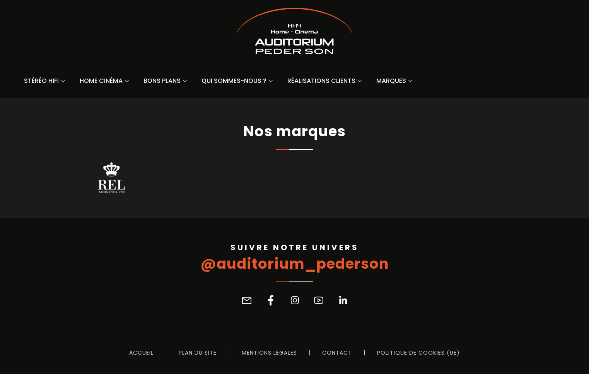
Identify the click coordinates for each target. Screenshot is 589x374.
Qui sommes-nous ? (233, 80)
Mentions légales (269, 352)
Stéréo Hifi (41, 80)
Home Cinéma (101, 80)
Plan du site (198, 352)
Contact (337, 352)
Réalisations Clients (321, 80)
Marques (391, 80)
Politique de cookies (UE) (418, 352)
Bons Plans (162, 80)
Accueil (141, 352)
